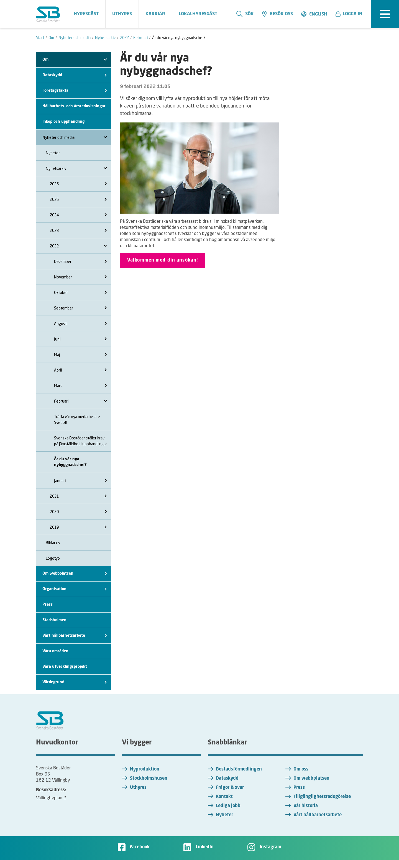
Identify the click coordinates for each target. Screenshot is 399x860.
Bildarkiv (53, 542)
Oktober (80, 292)
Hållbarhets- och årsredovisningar (74, 106)
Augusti (80, 323)
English (318, 14)
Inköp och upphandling (63, 122)
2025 (78, 199)
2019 (78, 527)
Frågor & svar (230, 787)
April (80, 370)
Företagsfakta (74, 91)
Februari (80, 401)
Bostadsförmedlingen (239, 769)
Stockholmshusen (148, 778)
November (80, 277)
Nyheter (53, 152)
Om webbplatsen (74, 574)
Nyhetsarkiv (76, 168)
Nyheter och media (74, 137)
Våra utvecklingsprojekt (64, 667)
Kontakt (224, 797)
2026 (78, 183)
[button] (351, 14)
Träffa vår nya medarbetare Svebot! (77, 419)
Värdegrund (74, 682)
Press (47, 604)
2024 (78, 215)
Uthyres (138, 787)
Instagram (270, 847)
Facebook (140, 847)
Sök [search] (245, 14)
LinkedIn (205, 847)
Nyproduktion (144, 769)
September (80, 308)
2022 (78, 246)
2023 (78, 230)
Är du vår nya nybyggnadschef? (70, 462)
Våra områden (55, 651)
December (80, 261)
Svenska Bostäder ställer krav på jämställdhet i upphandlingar (80, 441)
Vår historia (305, 806)
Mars (80, 385)
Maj (80, 354)
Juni (80, 339)
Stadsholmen (54, 620)
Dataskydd (74, 75)
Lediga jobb (228, 806)
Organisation (74, 589)
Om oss (300, 769)
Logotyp (53, 558)
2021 (78, 496)
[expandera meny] (385, 14)
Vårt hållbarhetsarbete (74, 636)
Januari (80, 480)
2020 (78, 511)
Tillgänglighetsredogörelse (322, 797)
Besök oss (277, 14)
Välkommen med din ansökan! (162, 260)
